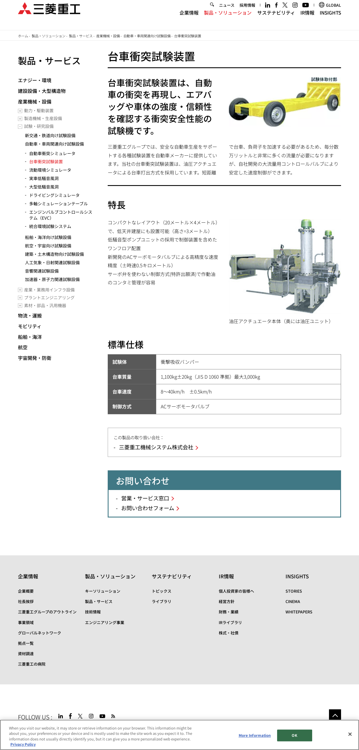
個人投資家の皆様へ (236, 591)
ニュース (226, 12)
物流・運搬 (30, 315)
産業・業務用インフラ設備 (49, 290)
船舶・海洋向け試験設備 (48, 237)
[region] (179, 735)
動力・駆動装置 (39, 110)
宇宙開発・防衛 (34, 357)
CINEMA (293, 601)
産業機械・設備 (108, 35)
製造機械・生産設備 (43, 118)
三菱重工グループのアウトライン (47, 612)
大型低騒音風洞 (44, 187)
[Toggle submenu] (20, 111)
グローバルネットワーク (39, 633)
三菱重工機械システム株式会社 (156, 447)
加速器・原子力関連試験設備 (52, 279)
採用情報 (247, 12)
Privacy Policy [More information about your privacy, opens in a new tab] (23, 744)
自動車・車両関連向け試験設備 (147, 35)
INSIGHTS (330, 19)
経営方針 (226, 601)
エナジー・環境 (34, 80)
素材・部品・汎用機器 (45, 305)
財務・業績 (228, 612)
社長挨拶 (26, 601)
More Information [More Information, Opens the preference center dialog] (255, 735)
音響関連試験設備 (42, 271)
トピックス (161, 591)
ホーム (23, 35)
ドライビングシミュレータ (54, 195)
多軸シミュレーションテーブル (58, 203)
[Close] (350, 734)
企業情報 (189, 19)
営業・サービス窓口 (145, 498)
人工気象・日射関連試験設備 (52, 262)
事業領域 (26, 622)
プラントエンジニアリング (49, 297)
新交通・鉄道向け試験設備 (50, 135)
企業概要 (26, 591)
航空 (22, 347)
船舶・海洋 (30, 336)
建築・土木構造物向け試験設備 (54, 254)
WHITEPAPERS (299, 612)
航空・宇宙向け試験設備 (48, 246)
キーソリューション (102, 591)
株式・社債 (228, 633)
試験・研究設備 (39, 126)
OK (294, 735)
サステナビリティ (276, 19)
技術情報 (93, 612)
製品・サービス (81, 35)
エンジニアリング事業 (104, 622)
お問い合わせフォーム (147, 508)
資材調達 (26, 653)
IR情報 (307, 19)
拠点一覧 (26, 643)
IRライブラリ (230, 622)
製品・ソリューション (228, 19)
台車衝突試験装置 (46, 161)
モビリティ (30, 326)
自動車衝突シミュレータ (52, 153)
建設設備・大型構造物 (42, 90)
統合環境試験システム (50, 226)
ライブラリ (161, 601)
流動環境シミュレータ (50, 170)
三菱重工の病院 (31, 664)
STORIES (294, 591)
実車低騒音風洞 (44, 178)
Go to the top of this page (335, 715)
